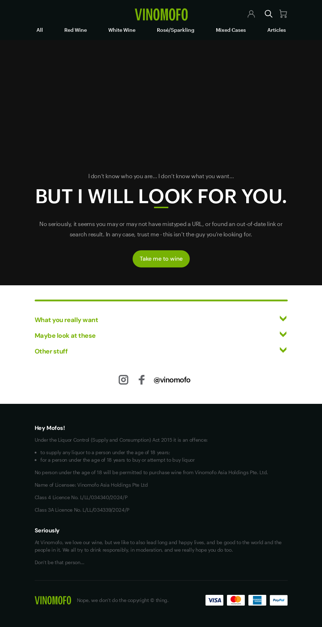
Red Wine (75, 30)
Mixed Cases (231, 30)
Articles (276, 30)
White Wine (121, 30)
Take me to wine (161, 258)
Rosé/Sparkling (175, 30)
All (39, 30)
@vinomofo (172, 379)
